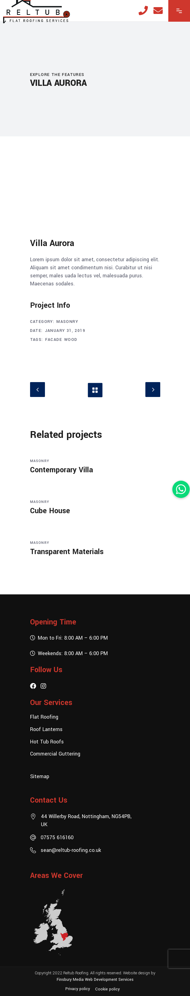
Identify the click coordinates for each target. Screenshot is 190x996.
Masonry (67, 322)
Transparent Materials (67, 552)
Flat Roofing (44, 717)
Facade (53, 339)
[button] (181, 489)
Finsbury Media (71, 979)
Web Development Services (109, 979)
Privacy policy (77, 989)
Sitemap (39, 776)
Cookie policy (107, 989)
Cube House (50, 511)
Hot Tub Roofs (47, 741)
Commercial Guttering (55, 753)
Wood (70, 339)
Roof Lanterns (46, 729)
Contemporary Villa (61, 470)
